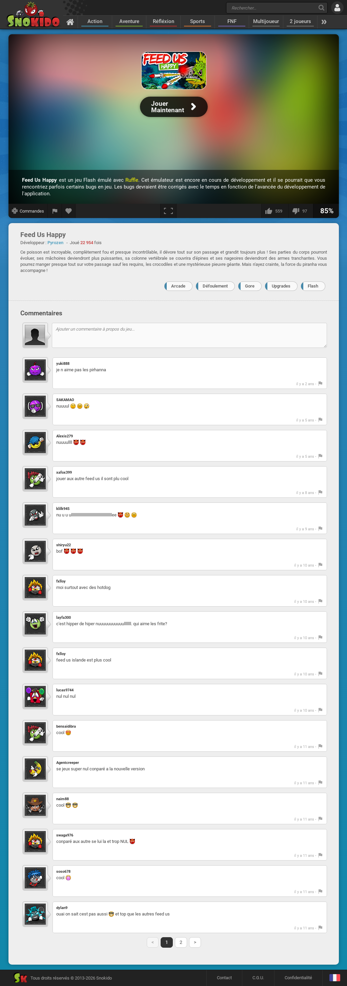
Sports (197, 21)
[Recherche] (321, 8)
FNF (232, 21)
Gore (249, 286)
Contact (224, 977)
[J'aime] (274, 211)
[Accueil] (70, 21)
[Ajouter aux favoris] (69, 211)
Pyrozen (55, 242)
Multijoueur (266, 21)
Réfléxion (163, 21)
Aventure (129, 21)
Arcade (178, 286)
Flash (313, 286)
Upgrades (281, 286)
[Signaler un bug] (55, 211)
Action (94, 21)
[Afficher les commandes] (28, 211)
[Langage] (334, 978)
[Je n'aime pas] (300, 211)
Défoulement (215, 286)
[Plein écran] (168, 211)
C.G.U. (258, 977)
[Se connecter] (337, 7)
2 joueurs (300, 21)
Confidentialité (298, 977)
